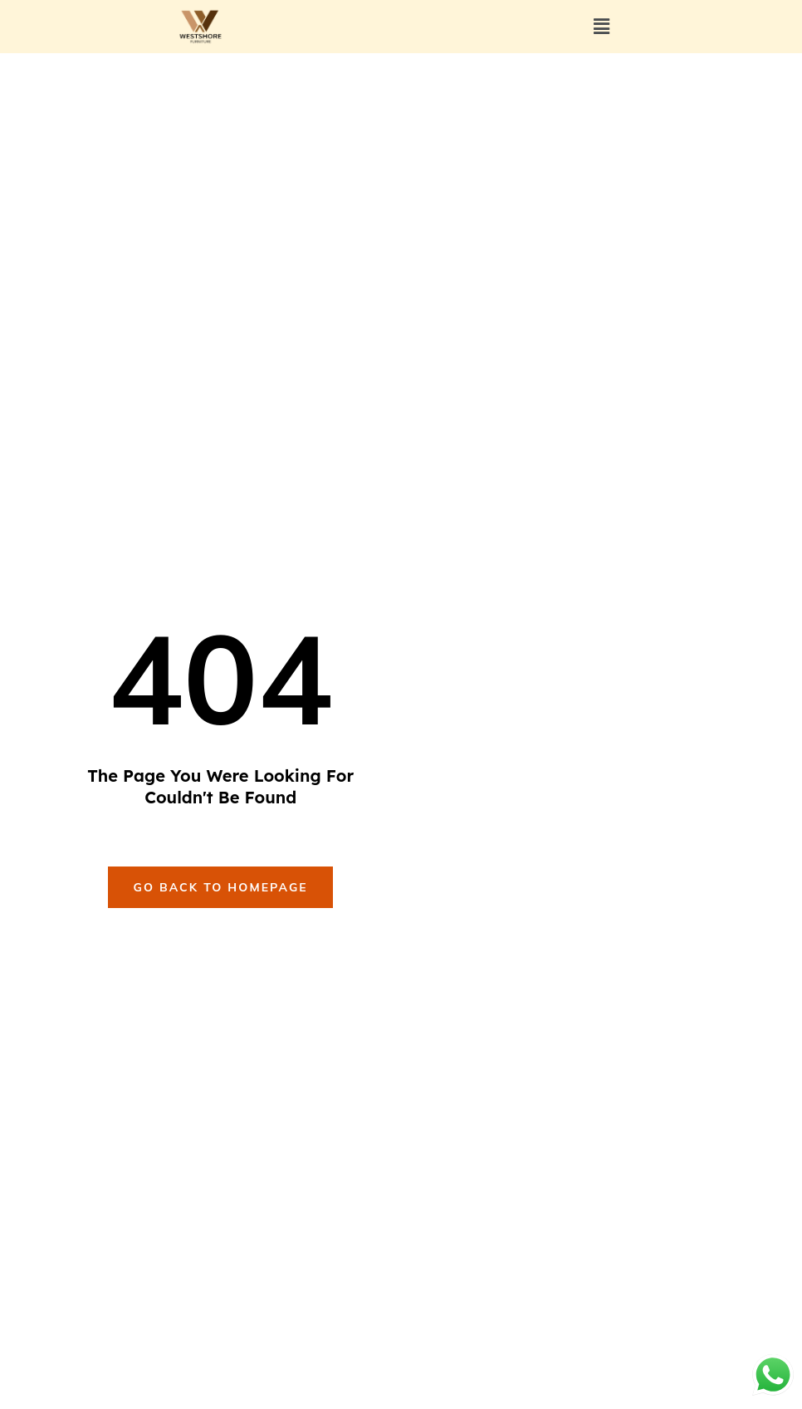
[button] (601, 27)
